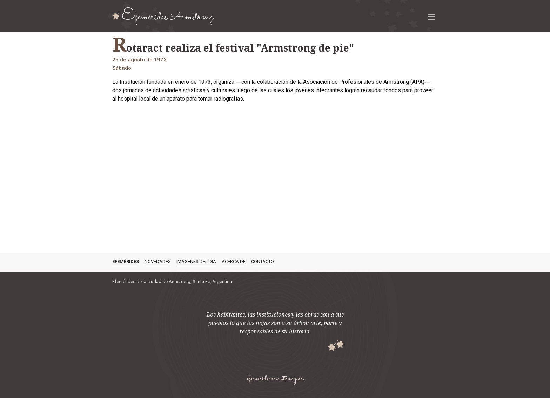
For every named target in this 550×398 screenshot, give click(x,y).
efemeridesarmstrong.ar (275, 379)
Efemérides (125, 261)
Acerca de (234, 261)
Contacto (262, 261)
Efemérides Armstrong (168, 16)
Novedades (158, 261)
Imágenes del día (196, 261)
